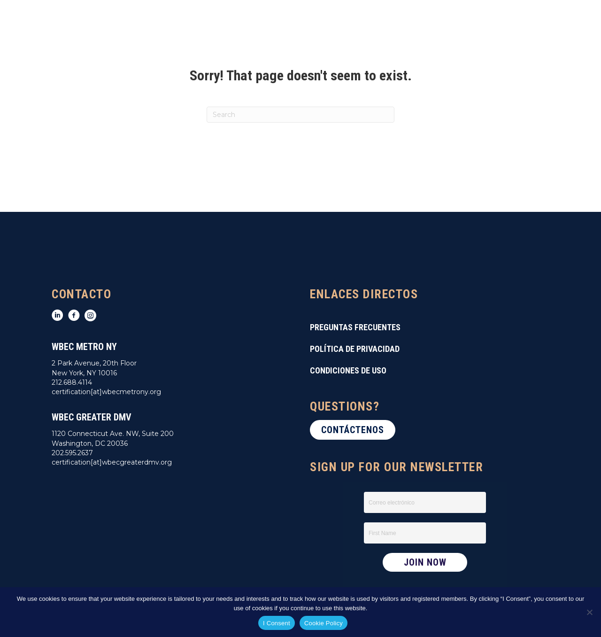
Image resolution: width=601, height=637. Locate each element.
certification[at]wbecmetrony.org (106, 392)
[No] (589, 612)
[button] (352, 430)
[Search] (300, 115)
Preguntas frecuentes (355, 327)
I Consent (276, 623)
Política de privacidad (355, 349)
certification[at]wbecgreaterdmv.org (112, 462)
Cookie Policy (323, 623)
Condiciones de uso (348, 370)
